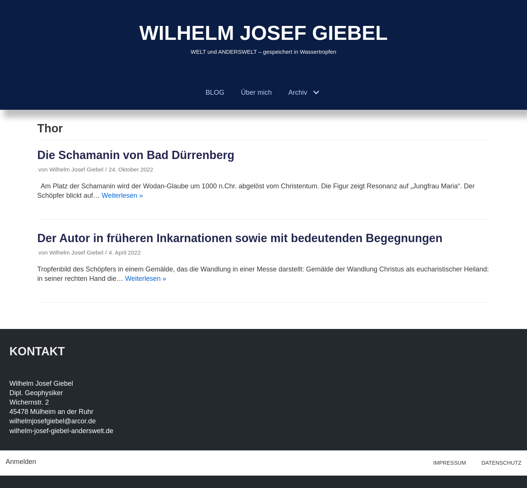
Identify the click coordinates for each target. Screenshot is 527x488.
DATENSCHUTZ (501, 463)
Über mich (256, 92)
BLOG (215, 92)
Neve (13, 481)
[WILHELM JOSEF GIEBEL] (263, 38)
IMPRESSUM (449, 463)
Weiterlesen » (122, 195)
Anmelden (21, 461)
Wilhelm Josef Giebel (76, 169)
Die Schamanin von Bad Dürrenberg (136, 155)
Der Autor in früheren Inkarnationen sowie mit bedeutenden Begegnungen (240, 238)
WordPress (91, 481)
